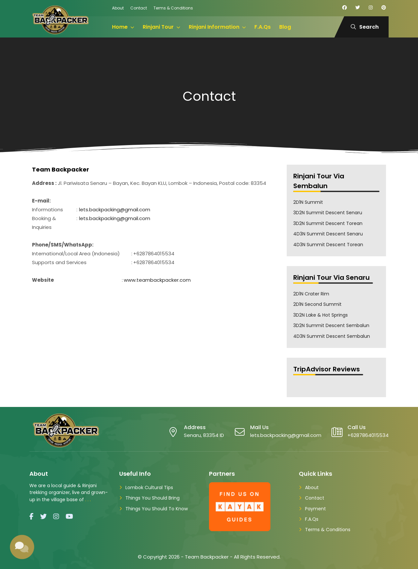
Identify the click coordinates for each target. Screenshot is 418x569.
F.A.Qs (311, 519)
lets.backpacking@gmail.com (114, 209)
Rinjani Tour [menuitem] (158, 27)
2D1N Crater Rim (311, 294)
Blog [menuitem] (285, 27)
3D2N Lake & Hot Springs (320, 315)
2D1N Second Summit (317, 304)
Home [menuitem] (120, 27)
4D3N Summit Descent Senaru (328, 234)
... (88, 499)
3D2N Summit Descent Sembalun (331, 325)
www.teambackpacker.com (157, 280)
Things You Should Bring (152, 498)
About (118, 8)
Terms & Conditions (173, 8)
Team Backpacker (207, 556)
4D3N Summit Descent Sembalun (331, 336)
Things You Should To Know (156, 508)
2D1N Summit (308, 202)
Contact (138, 8)
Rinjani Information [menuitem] (214, 27)
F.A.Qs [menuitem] (262, 27)
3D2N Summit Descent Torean (327, 223)
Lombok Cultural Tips (149, 487)
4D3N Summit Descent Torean (328, 244)
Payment (315, 508)
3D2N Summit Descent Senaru (327, 212)
